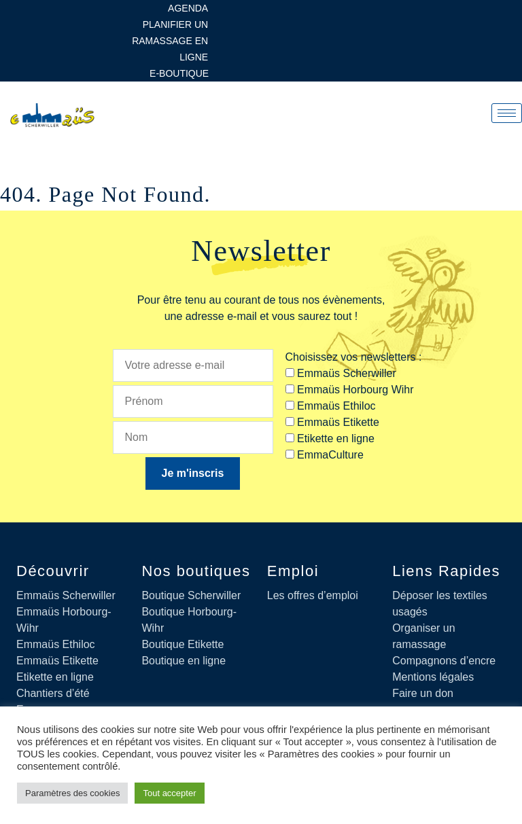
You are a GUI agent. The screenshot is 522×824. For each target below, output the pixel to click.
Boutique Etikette (182, 644)
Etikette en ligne (55, 677)
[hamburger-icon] (506, 113)
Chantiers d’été (53, 693)
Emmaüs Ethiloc (55, 644)
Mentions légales (433, 677)
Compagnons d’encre (443, 660)
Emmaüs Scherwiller (66, 595)
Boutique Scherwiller (191, 595)
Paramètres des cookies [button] (72, 793)
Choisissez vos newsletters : (353, 357)
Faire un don (422, 693)
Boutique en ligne (183, 660)
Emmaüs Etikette (57, 660)
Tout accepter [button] (169, 793)
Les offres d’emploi (312, 595)
